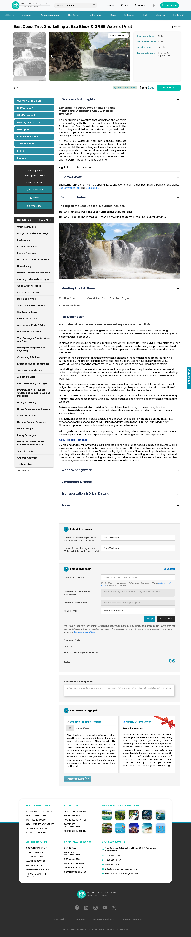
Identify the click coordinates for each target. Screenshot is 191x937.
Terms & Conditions (103, 919)
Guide (113, 15)
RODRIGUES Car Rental (75, 831)
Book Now (168, 87)
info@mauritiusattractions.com (121, 869)
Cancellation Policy (132, 919)
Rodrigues (130, 15)
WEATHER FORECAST (35, 852)
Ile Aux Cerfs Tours (36, 815)
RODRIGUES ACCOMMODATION (73, 825)
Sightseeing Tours (36, 820)
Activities (27, 15)
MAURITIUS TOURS (34, 856)
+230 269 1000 (112, 855)
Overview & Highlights (29, 100)
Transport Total (72, 640)
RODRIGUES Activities (75, 820)
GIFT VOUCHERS (72, 859)
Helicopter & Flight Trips (39, 811)
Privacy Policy (58, 919)
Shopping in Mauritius (37, 869)
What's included (26, 115)
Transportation (25, 143)
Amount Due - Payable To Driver (81, 652)
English (111, 5)
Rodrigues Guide (72, 815)
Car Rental (73, 15)
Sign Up (140, 5)
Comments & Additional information (77, 593)
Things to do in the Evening (36, 875)
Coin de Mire (92, 187)
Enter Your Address (74, 577)
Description (23, 129)
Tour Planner (169, 5)
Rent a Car (169, 568)
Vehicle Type (70, 610)
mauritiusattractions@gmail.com (121, 873)
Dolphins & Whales (36, 833)
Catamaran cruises (36, 828)
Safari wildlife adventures (40, 824)
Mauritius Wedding (74, 863)
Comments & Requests (78, 681)
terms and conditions (85, 632)
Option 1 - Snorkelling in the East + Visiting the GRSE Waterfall (81, 539)
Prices (20, 150)
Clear (150, 618)
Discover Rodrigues (75, 811)
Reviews (21, 158)
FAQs (146, 15)
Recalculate (166, 618)
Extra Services (95, 15)
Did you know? (25, 108)
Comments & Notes (27, 136)
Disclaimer (80, 919)
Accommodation (51, 15)
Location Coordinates (75, 602)
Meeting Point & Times (29, 122)
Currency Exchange (75, 872)
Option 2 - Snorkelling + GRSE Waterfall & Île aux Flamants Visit (82, 550)
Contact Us (179, 15)
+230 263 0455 (112, 864)
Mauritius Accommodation (73, 853)
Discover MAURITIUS (36, 848)
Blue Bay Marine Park (70, 187)
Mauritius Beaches (35, 861)
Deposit (68, 646)
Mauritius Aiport (35, 865)
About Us (160, 15)
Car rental (70, 848)
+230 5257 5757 (113, 859)
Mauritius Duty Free (74, 867)
